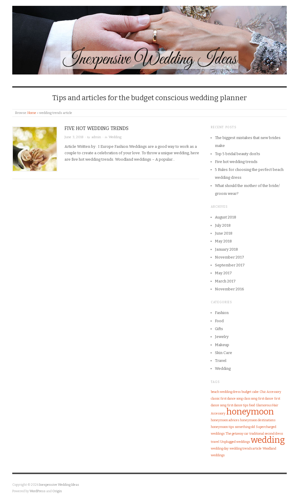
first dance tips (237, 405)
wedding (268, 440)
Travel (220, 360)
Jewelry (222, 336)
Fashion (222, 313)
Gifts (219, 329)
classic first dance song (227, 398)
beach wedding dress (226, 392)
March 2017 (225, 281)
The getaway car (236, 434)
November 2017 (229, 257)
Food (219, 321)
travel (215, 442)
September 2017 (230, 265)
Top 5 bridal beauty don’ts (237, 154)
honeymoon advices (225, 420)
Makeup (222, 345)
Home (31, 113)
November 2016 (229, 289)
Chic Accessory (270, 392)
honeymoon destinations (257, 420)
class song (250, 398)
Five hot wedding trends (96, 128)
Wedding (115, 137)
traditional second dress (266, 434)
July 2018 (223, 225)
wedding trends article (246, 448)
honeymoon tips (222, 427)
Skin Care (223, 353)
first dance (265, 398)
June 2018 (223, 233)
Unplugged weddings (235, 442)
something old (245, 427)
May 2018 (223, 241)
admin (96, 137)
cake (255, 392)
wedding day (220, 448)
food (252, 405)
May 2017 (223, 273)
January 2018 (226, 249)
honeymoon (250, 412)
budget (246, 392)
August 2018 (225, 217)
